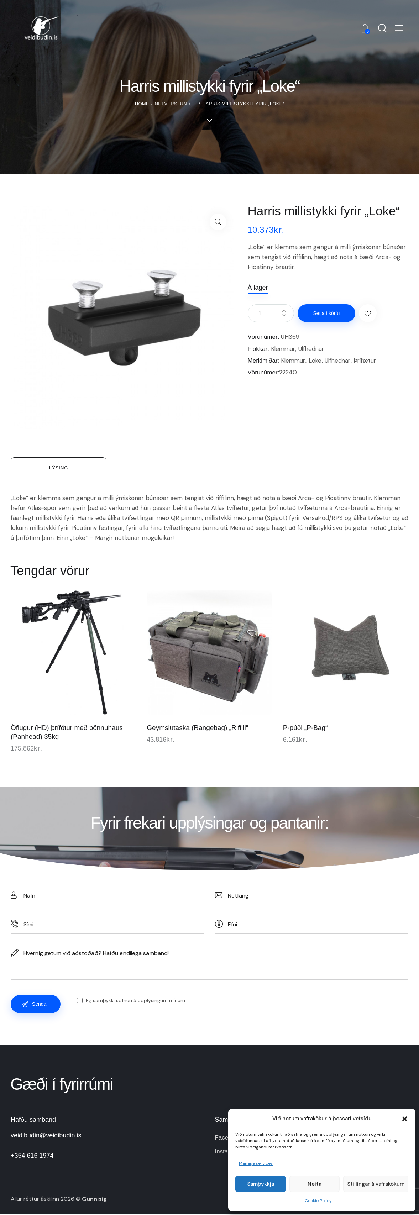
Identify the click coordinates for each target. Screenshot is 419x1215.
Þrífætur (369, 360)
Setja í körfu (327, 313)
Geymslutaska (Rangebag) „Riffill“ (197, 728)
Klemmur (284, 348)
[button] (404, 1118)
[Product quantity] (271, 313)
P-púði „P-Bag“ (305, 728)
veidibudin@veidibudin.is (46, 1136)
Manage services (256, 1163)
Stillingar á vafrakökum (375, 1184)
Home (142, 103)
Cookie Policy (318, 1201)
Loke (316, 360)
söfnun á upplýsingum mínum (150, 1001)
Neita (314, 1184)
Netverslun (171, 103)
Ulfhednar (313, 348)
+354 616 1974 (32, 1156)
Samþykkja (260, 1184)
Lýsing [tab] (60, 467)
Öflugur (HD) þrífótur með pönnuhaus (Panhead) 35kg (67, 733)
